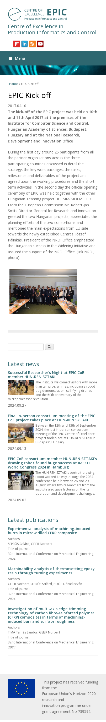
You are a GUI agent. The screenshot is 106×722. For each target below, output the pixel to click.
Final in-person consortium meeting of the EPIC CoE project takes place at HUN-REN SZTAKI (51, 417)
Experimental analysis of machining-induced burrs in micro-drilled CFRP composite (49, 530)
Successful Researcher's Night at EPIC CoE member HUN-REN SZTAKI (46, 374)
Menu (17, 58)
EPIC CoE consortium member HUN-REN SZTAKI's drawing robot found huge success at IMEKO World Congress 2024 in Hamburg (52, 463)
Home (13, 84)
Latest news (23, 364)
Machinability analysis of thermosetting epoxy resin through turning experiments (51, 570)
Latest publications (33, 519)
